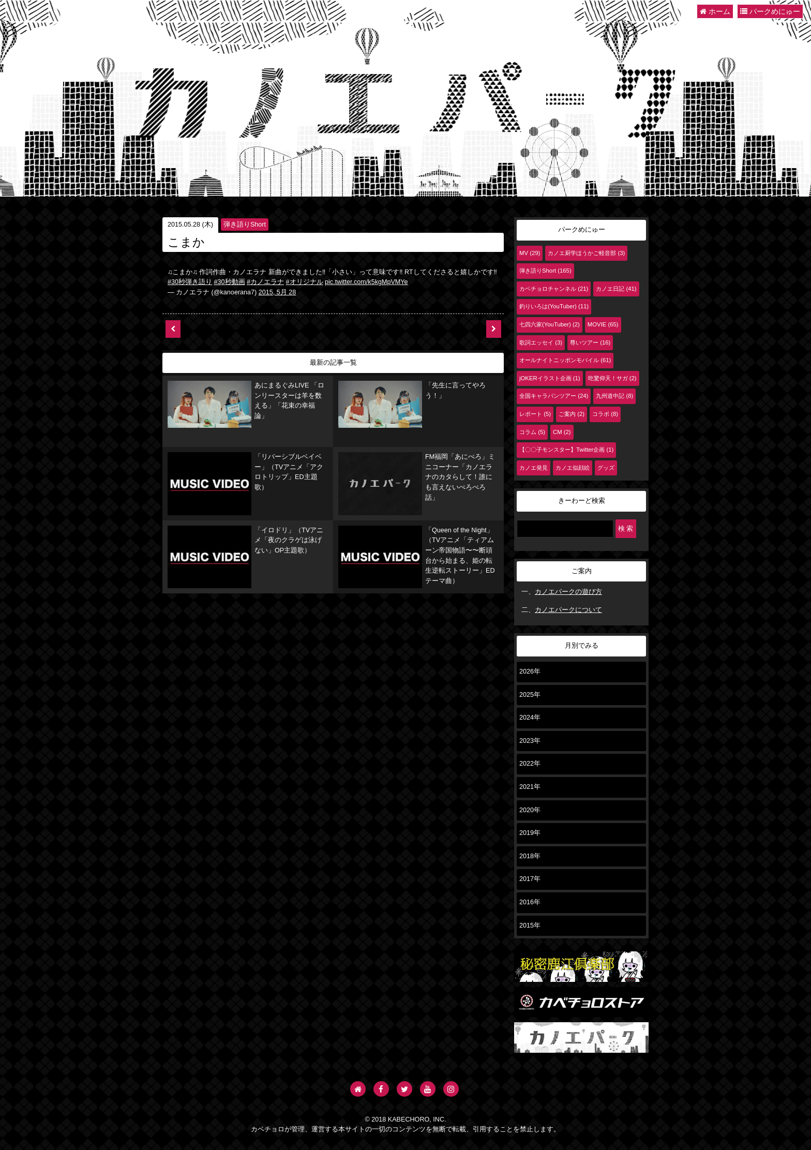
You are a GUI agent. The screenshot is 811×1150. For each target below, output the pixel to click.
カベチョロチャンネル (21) (553, 289)
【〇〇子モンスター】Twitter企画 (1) (566, 449)
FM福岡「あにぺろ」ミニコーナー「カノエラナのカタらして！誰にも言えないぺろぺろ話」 (418, 445)
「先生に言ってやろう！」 (396, 389)
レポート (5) (535, 414)
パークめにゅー (770, 11)
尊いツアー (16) (590, 342)
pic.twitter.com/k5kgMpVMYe (366, 282)
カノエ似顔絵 (572, 468)
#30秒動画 (229, 282)
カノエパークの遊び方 (568, 591)
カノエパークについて (568, 610)
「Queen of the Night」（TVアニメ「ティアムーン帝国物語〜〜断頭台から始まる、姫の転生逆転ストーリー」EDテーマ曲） (418, 501)
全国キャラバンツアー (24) (553, 396)
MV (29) (529, 253)
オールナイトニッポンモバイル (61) (565, 360)
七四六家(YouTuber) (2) (549, 324)
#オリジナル (304, 282)
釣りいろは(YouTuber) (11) (554, 306)
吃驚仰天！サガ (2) (612, 378)
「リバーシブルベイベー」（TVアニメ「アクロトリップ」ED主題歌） (244, 443)
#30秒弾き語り (190, 282)
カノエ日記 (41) (616, 289)
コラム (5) (532, 432)
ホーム (715, 11)
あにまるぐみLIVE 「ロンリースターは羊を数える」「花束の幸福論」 (247, 390)
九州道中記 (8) (614, 396)
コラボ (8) (605, 414)
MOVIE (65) (603, 324)
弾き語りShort (244, 224)
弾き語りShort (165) (545, 270)
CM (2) (562, 432)
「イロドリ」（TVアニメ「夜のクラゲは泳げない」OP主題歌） (247, 493)
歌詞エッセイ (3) (540, 342)
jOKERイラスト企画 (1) (549, 378)
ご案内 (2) (571, 414)
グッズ (605, 468)
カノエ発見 (533, 468)
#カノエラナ (265, 282)
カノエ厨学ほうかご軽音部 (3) (586, 253)
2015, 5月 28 (277, 292)
